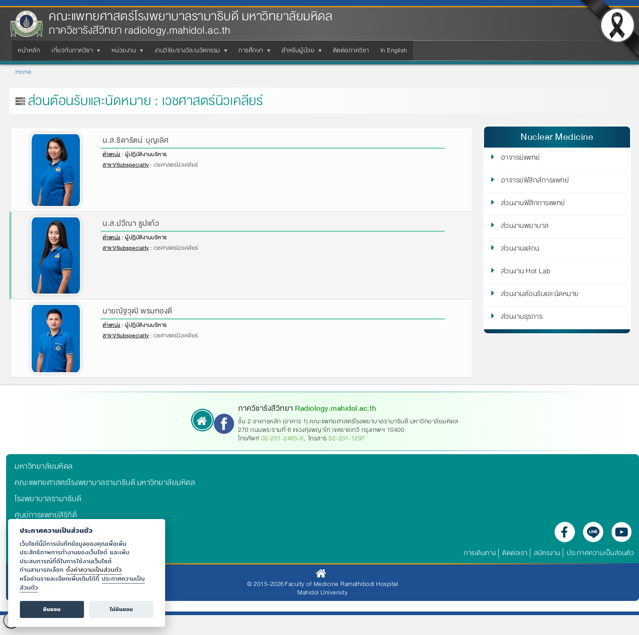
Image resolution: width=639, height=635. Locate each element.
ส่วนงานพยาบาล (525, 227)
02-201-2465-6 (282, 438)
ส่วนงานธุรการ (522, 318)
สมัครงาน (547, 553)
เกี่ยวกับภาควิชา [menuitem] (74, 52)
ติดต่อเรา (515, 553)
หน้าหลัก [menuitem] (29, 50)
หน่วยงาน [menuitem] (125, 52)
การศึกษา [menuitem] (252, 52)
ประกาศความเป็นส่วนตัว (600, 553)
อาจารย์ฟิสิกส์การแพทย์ (535, 182)
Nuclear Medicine (557, 137)
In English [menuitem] (394, 50)
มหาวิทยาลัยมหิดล (44, 466)
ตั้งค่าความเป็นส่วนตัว (94, 569)
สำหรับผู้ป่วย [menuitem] (299, 52)
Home (23, 72)
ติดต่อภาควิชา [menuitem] (351, 50)
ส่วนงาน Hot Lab (526, 272)
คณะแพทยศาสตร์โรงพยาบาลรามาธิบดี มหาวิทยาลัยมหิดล (190, 16)
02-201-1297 (347, 438)
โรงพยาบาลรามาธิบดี (48, 498)
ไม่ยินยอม (121, 609)
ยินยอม (51, 609)
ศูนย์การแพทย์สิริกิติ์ (46, 514)
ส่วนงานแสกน (520, 250)
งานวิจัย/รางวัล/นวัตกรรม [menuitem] (189, 52)
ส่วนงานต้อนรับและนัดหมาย (540, 295)
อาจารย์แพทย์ (520, 159)
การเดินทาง (480, 553)
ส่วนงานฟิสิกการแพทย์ (533, 204)
